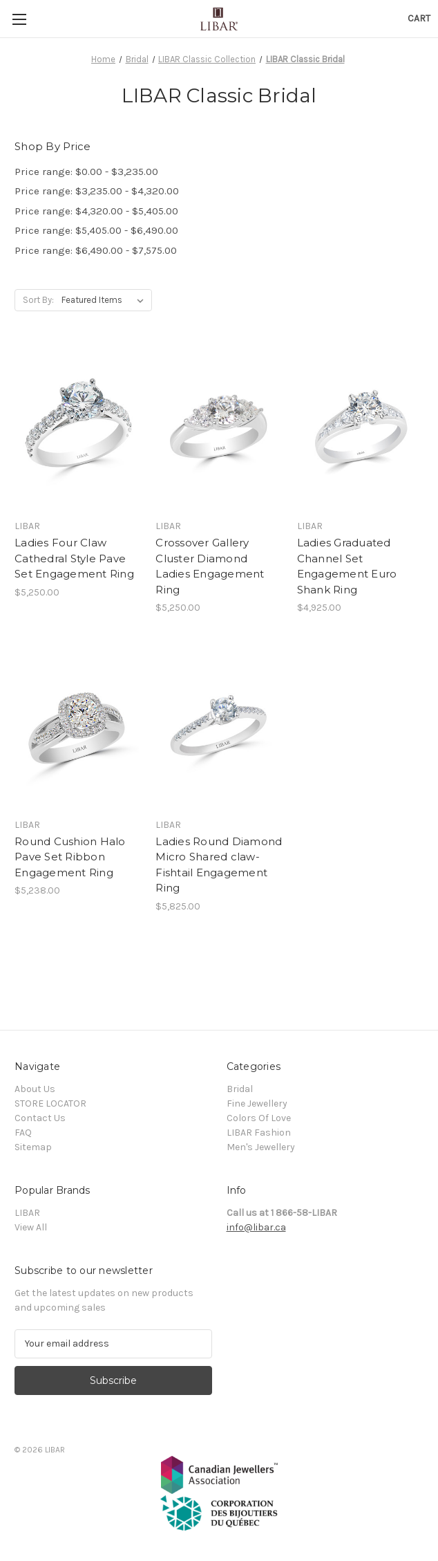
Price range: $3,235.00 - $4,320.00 (97, 191)
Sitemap (33, 1147)
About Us (35, 1089)
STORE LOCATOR (50, 1103)
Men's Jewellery (261, 1147)
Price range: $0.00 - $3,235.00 (86, 171)
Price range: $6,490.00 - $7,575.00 (96, 250)
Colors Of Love (259, 1118)
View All (31, 1227)
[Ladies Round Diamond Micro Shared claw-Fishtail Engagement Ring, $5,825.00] (219, 727)
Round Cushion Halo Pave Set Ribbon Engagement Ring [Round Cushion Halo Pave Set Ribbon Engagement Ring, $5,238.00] (70, 857)
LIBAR (27, 1213)
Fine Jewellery (257, 1103)
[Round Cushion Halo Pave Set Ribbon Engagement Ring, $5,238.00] (78, 727)
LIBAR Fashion (259, 1132)
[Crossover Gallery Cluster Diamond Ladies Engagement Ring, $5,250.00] (219, 428)
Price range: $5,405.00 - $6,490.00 (96, 230)
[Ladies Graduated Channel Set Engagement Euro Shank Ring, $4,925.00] (360, 428)
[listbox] (105, 300)
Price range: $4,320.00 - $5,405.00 (96, 211)
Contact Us (40, 1118)
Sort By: (38, 300)
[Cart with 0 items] (419, 18)
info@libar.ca (256, 1227)
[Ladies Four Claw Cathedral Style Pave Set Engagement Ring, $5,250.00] (78, 428)
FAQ (23, 1132)
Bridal (240, 1089)
